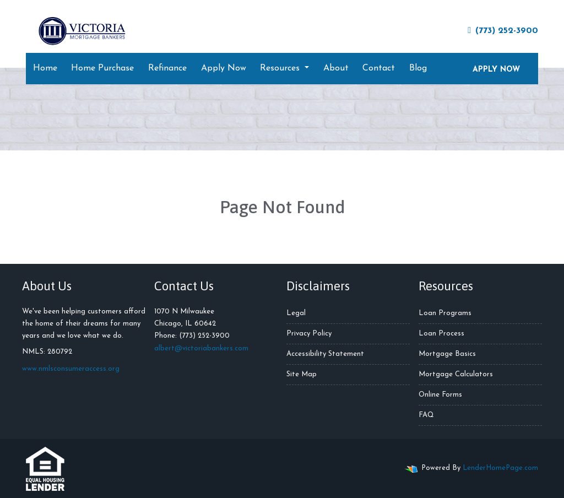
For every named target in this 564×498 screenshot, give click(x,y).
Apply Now (223, 68)
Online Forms (440, 394)
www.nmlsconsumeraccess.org (71, 368)
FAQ (426, 415)
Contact (378, 68)
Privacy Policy (309, 333)
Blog (418, 68)
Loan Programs (445, 313)
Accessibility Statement (325, 354)
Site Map (301, 374)
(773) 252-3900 (503, 30)
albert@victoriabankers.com (201, 348)
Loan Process (441, 333)
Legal (296, 313)
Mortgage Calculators (456, 374)
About (336, 68)
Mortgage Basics (447, 354)
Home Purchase (102, 68)
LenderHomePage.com (500, 468)
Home (45, 68)
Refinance (167, 68)
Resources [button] (281, 68)
